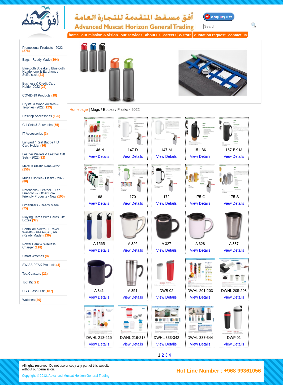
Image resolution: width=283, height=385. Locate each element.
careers (170, 35)
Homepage (79, 109)
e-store (185, 35)
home (74, 35)
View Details (99, 156)
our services (132, 35)
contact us (237, 35)
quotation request (209, 35)
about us (153, 35)
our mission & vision (99, 35)
